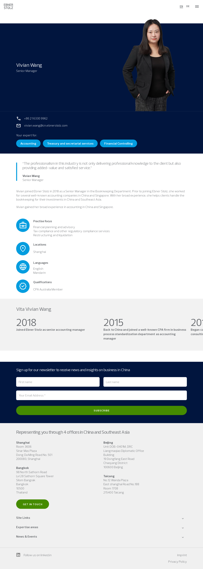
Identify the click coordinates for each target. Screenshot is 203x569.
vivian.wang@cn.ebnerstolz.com (45, 125)
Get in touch (32, 504)
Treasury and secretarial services (70, 143)
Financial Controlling (118, 143)
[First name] (58, 382)
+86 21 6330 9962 (36, 118)
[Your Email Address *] (101, 395)
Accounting (28, 143)
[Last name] (145, 382)
